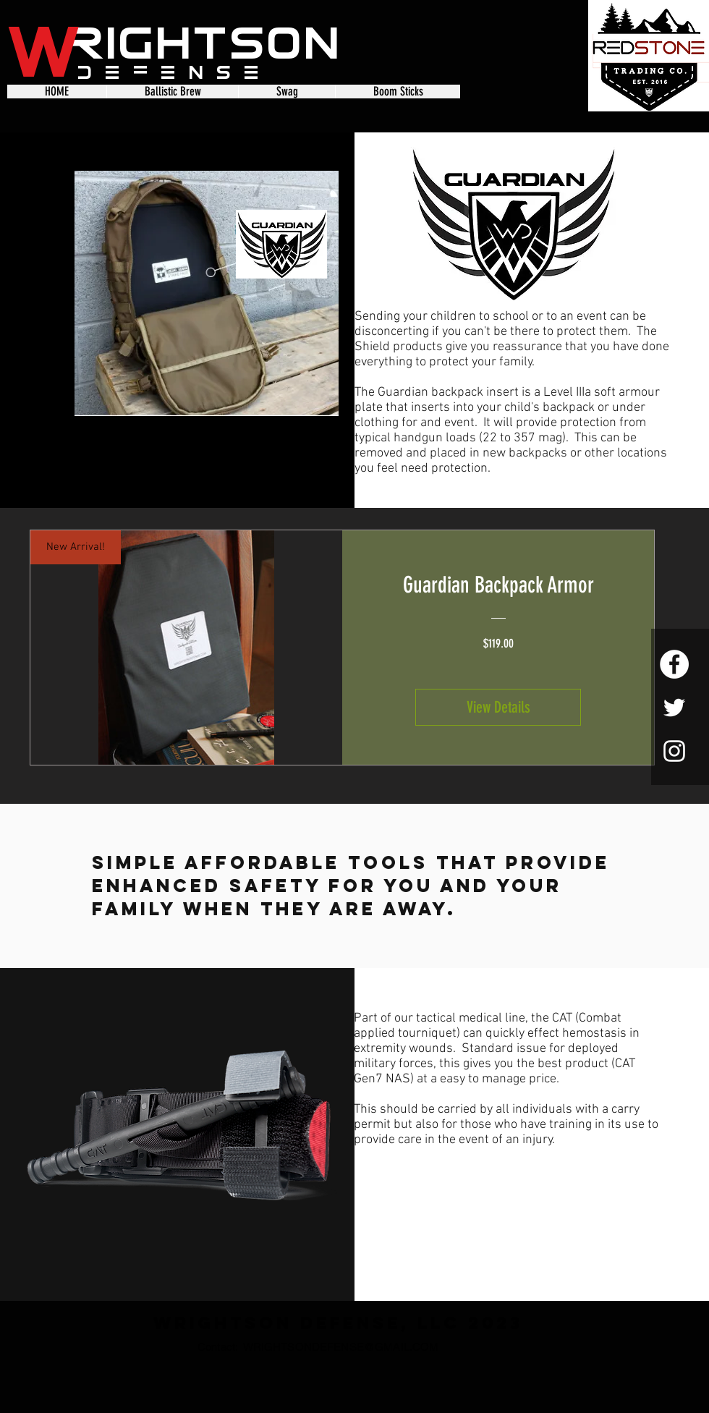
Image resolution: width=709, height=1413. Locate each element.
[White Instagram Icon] (674, 751)
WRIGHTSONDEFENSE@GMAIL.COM (341, 1347)
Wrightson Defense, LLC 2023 (338, 1322)
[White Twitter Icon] (674, 707)
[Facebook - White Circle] (674, 664)
